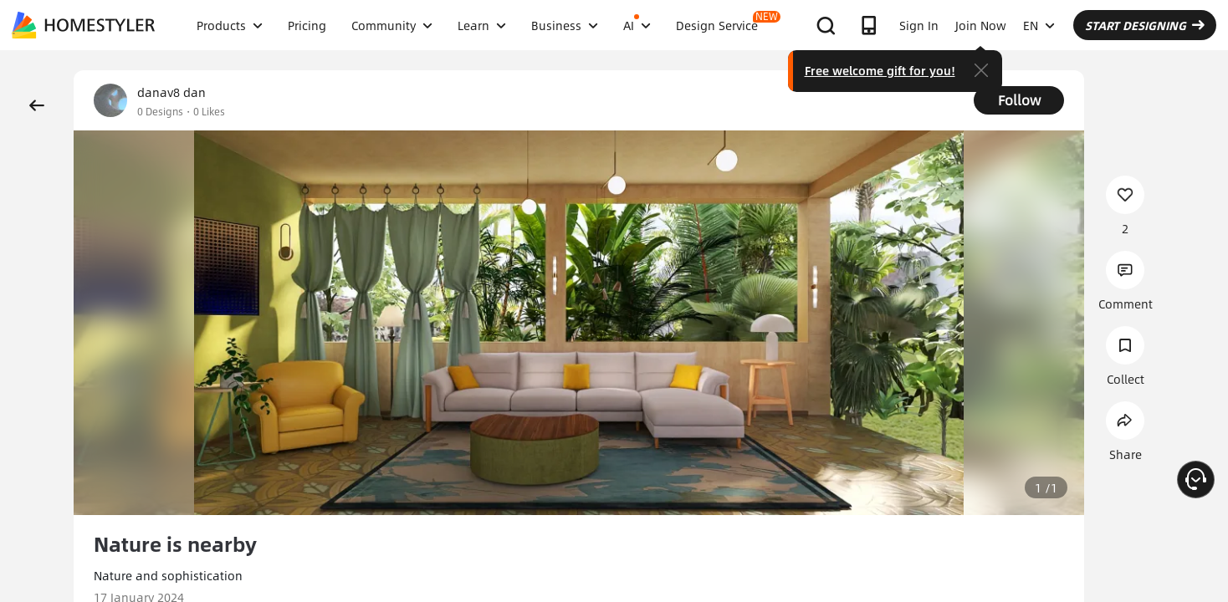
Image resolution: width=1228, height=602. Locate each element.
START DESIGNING (1145, 25)
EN (1039, 25)
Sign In (919, 25)
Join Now (980, 25)
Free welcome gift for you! (880, 70)
